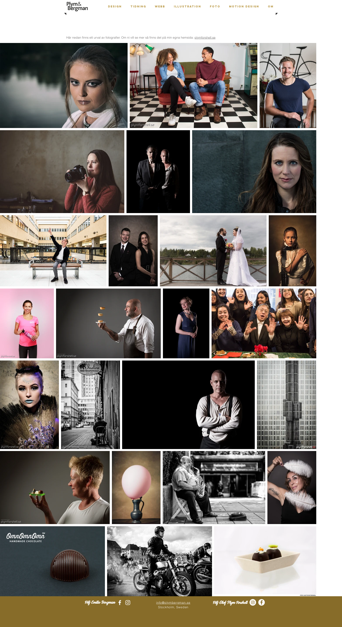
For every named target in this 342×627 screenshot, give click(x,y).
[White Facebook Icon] (119, 602)
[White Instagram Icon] (128, 602)
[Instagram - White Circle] (253, 602)
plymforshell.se (205, 37)
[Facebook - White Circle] (261, 602)
